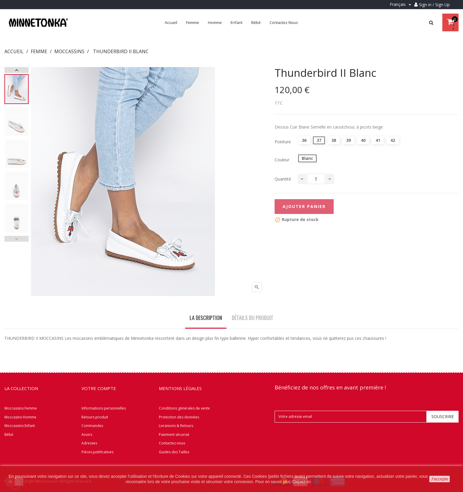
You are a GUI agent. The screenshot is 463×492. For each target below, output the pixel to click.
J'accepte (439, 479)
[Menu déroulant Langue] (401, 4)
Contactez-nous (172, 443)
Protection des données (179, 417)
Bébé (8, 434)
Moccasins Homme (20, 417)
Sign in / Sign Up (434, 4)
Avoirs (86, 434)
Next (16, 70)
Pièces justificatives (97, 451)
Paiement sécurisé (174, 434)
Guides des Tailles (174, 451)
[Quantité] (316, 179)
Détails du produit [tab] (252, 317)
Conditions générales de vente (184, 408)
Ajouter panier (304, 206)
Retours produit (94, 417)
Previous (16, 239)
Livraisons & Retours (176, 425)
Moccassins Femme (20, 408)
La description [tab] (206, 317)
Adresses (89, 443)
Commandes (92, 425)
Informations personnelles (103, 408)
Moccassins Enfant (19, 425)
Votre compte (98, 388)
